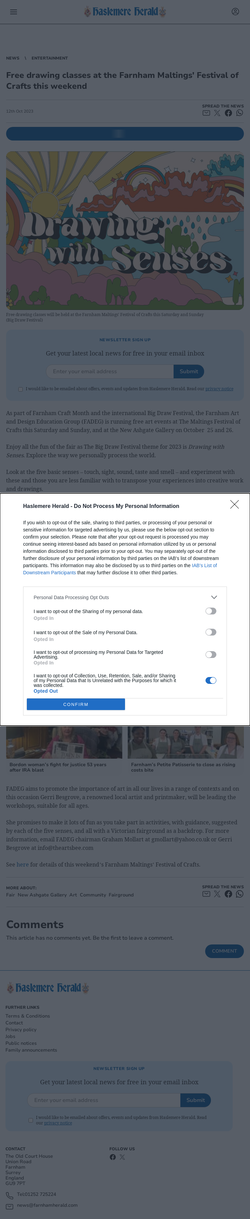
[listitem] (125, 597)
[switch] (211, 611)
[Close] (236, 506)
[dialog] (125, 609)
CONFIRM (76, 704)
